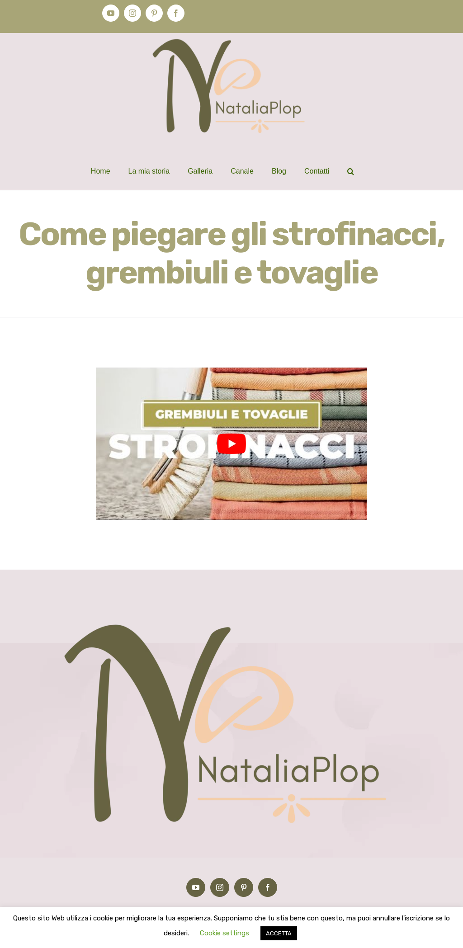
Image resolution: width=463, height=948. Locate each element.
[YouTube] (195, 887)
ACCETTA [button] (279, 933)
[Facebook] (267, 887)
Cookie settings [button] (224, 933)
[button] (350, 171)
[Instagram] (219, 887)
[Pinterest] (243, 887)
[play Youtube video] (231, 444)
